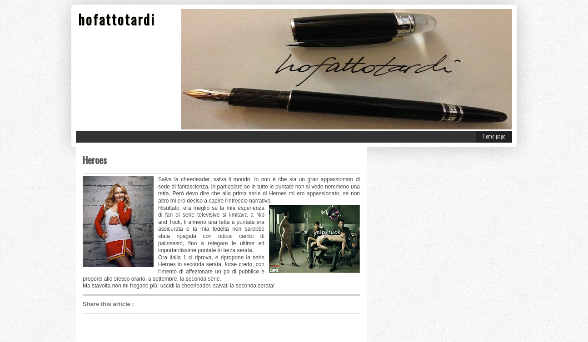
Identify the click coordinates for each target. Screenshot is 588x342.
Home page (494, 136)
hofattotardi (116, 19)
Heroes (95, 159)
